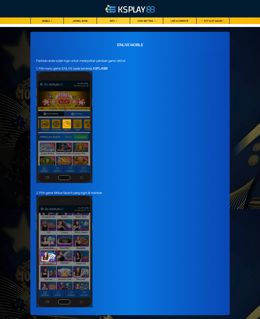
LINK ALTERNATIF (179, 21)
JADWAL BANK (80, 21)
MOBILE (46, 21)
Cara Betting (146, 21)
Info (112, 21)
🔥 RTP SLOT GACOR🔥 (213, 21)
